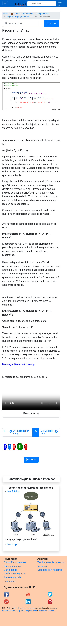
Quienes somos (12, 566)
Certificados (10, 569)
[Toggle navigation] (5, 3)
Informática (28, 13)
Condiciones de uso (10, 611)
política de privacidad (28, 611)
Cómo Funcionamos (15, 562)
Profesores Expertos (15, 573)
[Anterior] (20, 432)
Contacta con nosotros (49, 569)
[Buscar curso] (41, 3)
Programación (43, 13)
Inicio (5, 13)
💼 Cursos (15, 13)
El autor (31, 459)
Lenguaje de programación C (18, 16)
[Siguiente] (49, 432)
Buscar (51, 23)
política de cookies (46, 611)
